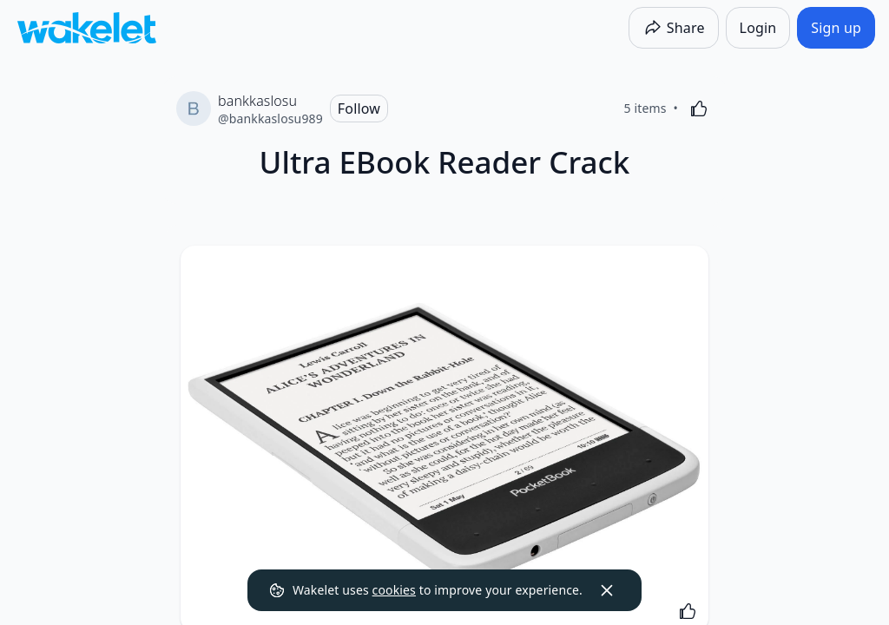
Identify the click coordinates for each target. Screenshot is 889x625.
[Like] (699, 108)
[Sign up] (836, 28)
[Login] (758, 28)
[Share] (674, 28)
